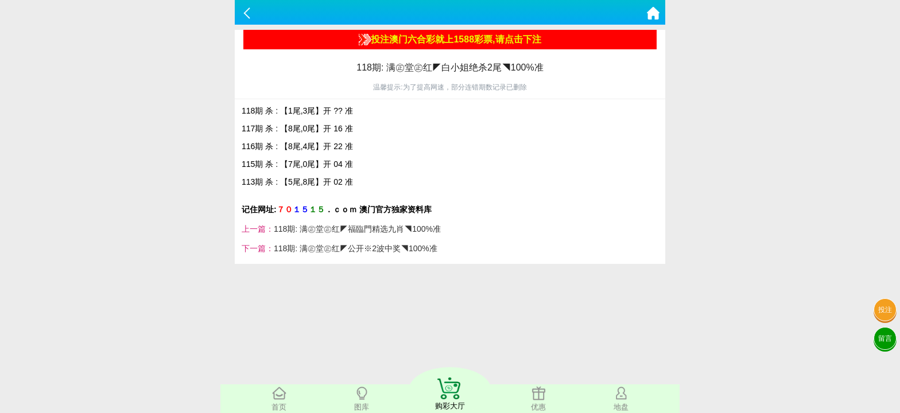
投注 (885, 310)
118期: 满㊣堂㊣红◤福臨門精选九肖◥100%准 (357, 228)
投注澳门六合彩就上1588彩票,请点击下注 (450, 39)
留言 (885, 338)
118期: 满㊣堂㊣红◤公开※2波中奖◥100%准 (355, 248)
